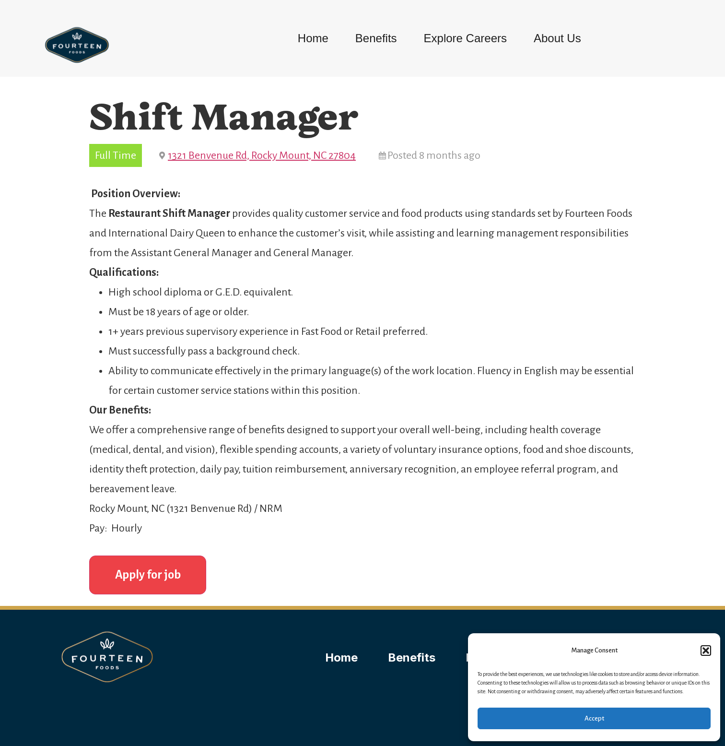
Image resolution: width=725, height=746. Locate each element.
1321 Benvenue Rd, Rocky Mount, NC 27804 (262, 155)
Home (313, 38)
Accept (594, 718)
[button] (706, 650)
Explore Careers (465, 38)
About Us (557, 38)
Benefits (376, 38)
